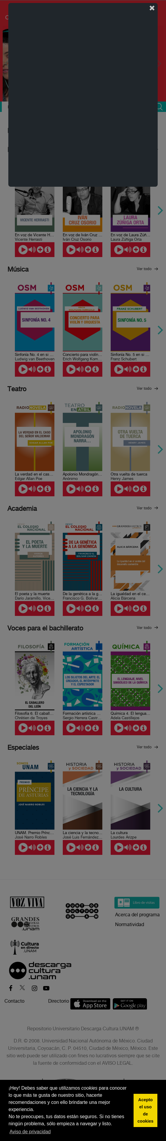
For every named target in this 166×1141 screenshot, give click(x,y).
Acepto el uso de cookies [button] (145, 1110)
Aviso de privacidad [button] (30, 1131)
